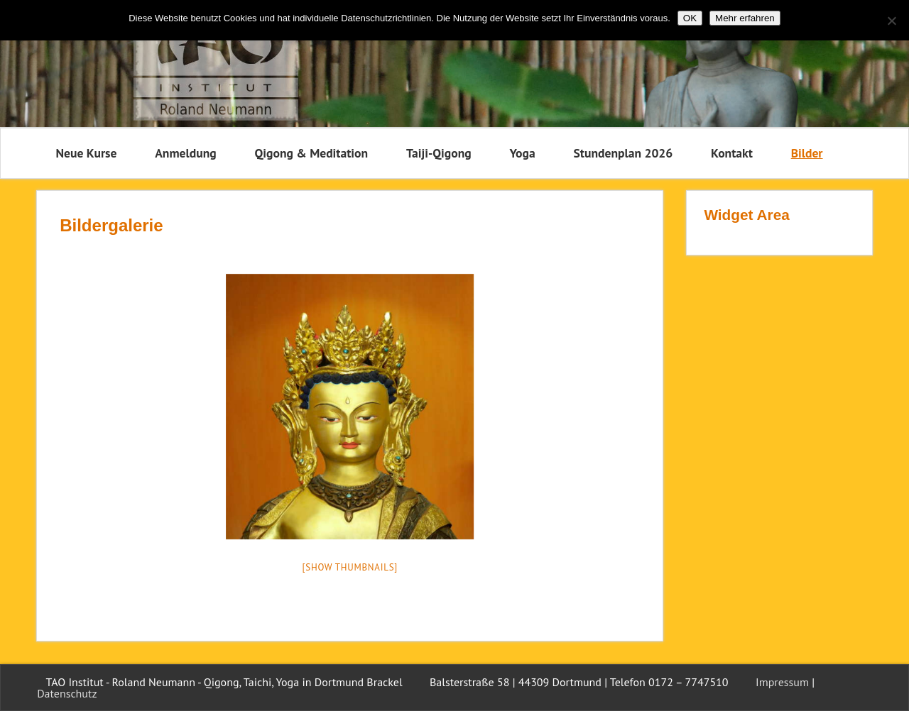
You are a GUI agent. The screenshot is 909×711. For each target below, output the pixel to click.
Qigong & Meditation (311, 153)
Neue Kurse (86, 153)
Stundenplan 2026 (623, 153)
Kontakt (732, 153)
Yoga (522, 153)
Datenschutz (67, 693)
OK (690, 18)
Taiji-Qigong (439, 153)
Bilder (807, 153)
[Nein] (891, 20)
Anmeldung (185, 153)
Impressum (782, 682)
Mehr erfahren (745, 18)
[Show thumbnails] (350, 567)
